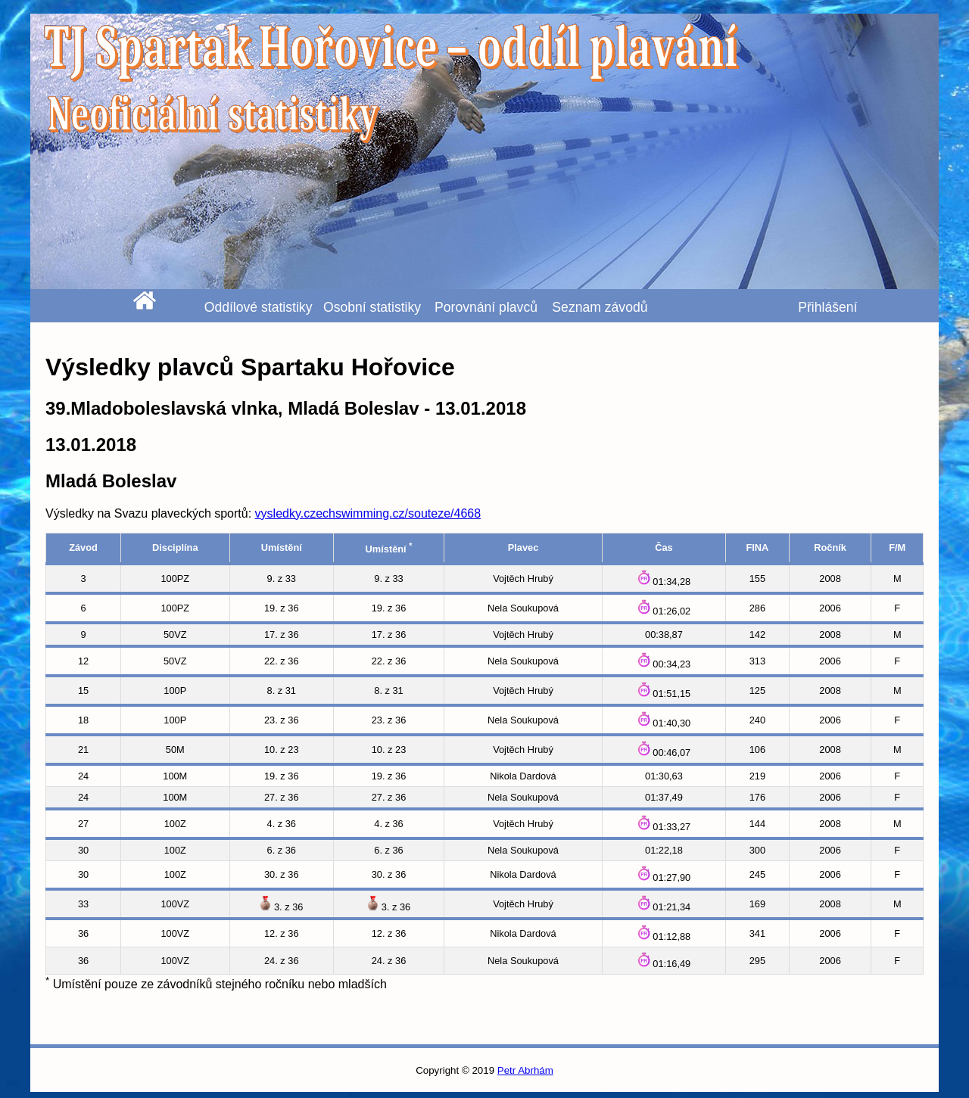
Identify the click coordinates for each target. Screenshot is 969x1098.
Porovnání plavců (486, 307)
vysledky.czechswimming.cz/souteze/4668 (368, 513)
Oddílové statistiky (258, 307)
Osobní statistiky (372, 307)
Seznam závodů (599, 307)
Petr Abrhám (525, 1070)
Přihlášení (827, 307)
